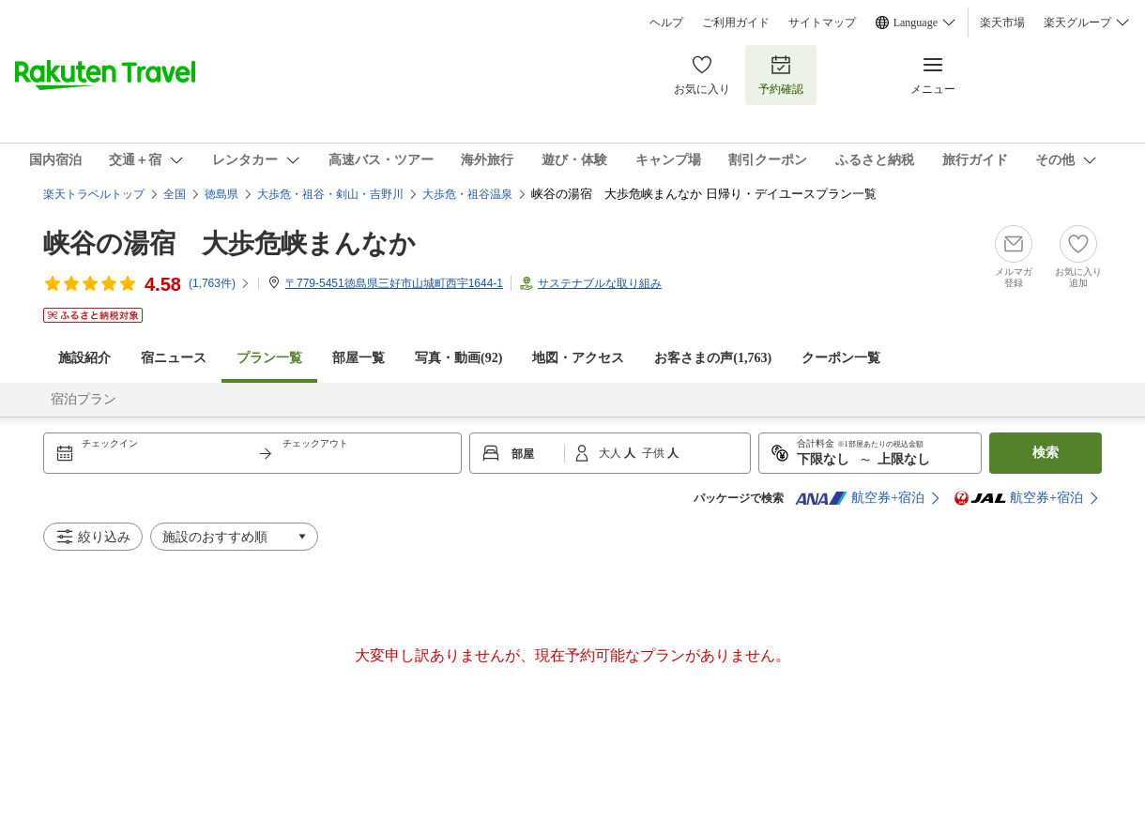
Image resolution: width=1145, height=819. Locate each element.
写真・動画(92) (458, 358)
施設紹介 (84, 358)
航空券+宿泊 (859, 498)
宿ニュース (173, 358)
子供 (654, 453)
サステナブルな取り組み (600, 283)
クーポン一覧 (841, 358)
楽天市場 (1002, 22)
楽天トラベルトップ (94, 194)
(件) (220, 283)
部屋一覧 (358, 358)
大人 (611, 453)
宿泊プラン (83, 399)
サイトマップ (822, 22)
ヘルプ (666, 22)
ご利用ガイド (736, 22)
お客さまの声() (712, 358)
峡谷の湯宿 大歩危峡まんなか (229, 243)
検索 (1045, 453)
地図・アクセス (578, 358)
